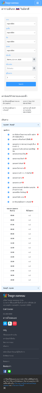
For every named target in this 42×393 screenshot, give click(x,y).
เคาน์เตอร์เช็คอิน (9, 338)
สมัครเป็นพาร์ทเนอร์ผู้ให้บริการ (14, 352)
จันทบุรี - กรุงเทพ (8, 288)
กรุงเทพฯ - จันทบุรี (8, 125)
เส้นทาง (5, 346)
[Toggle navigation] (37, 3)
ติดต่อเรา (6, 361)
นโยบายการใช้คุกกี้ (18, 385)
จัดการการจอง (8, 342)
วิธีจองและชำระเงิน (10, 335)
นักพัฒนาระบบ (8, 356)
